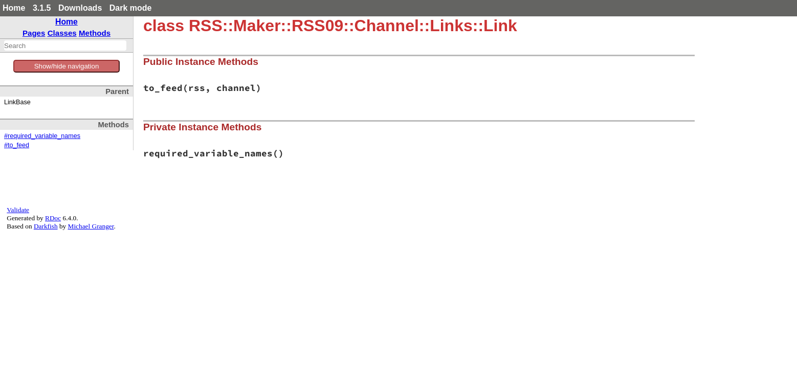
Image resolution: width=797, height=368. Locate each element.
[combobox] (65, 45)
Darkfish (46, 226)
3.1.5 (42, 8)
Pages (34, 33)
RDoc (53, 218)
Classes (62, 33)
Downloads (80, 8)
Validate (18, 210)
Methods (94, 33)
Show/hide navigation (66, 66)
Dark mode (130, 8)
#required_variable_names (42, 136)
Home (14, 8)
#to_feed (16, 145)
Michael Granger (91, 226)
